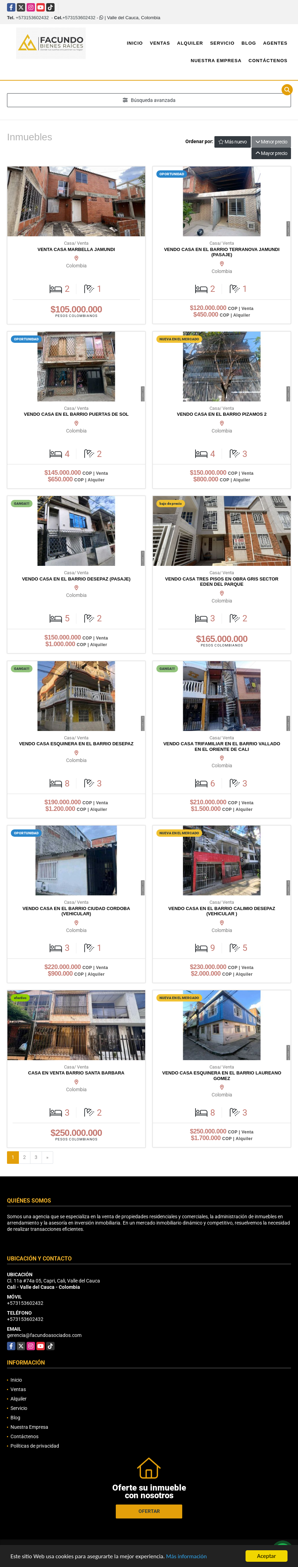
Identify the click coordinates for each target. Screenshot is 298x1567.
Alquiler (190, 43)
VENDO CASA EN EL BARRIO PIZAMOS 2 (222, 414)
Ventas (160, 43)
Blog (249, 43)
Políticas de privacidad (34, 1446)
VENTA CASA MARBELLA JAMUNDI (76, 249)
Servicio (222, 43)
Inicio (135, 43)
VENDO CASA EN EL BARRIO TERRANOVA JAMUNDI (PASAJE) (221, 252)
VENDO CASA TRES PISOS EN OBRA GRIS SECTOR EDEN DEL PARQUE (221, 581)
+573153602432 (32, 17)
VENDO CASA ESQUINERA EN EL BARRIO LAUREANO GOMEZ (221, 1075)
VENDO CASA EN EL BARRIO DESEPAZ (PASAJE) (76, 579)
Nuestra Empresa (216, 60)
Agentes (275, 43)
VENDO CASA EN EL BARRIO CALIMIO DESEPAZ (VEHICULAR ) (221, 911)
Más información (186, 1556)
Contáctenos (268, 60)
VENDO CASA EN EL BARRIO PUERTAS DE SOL (76, 414)
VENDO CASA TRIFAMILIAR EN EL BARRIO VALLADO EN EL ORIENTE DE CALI (221, 746)
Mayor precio (271, 153)
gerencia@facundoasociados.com (44, 1335)
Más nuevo (232, 142)
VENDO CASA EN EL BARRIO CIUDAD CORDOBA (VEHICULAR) (76, 911)
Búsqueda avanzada (149, 100)
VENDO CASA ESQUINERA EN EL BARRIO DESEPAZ (76, 743)
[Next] (47, 1157)
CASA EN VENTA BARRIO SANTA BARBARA (76, 1073)
